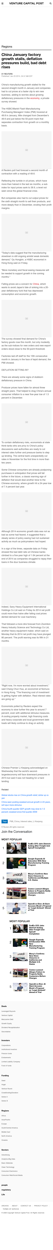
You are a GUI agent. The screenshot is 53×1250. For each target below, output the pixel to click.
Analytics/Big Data (8, 1159)
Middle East (6, 1132)
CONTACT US (26, 1206)
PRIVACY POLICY (41, 1206)
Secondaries (6, 1032)
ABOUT (15, 1206)
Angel (4, 1084)
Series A (5, 1097)
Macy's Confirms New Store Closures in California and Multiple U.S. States (38, 877)
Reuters (8, 74)
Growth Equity (7, 1023)
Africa (4, 1116)
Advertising (6, 1155)
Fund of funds (7, 1066)
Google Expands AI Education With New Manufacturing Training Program (38, 862)
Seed (3, 1080)
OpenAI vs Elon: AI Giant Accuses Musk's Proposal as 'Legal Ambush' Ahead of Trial (39, 907)
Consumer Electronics (10, 1171)
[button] (2, 3)
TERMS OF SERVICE (11, 1209)
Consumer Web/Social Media (12, 1175)
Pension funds (7, 1053)
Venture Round (7, 1089)
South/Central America (10, 1128)
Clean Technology (8, 1167)
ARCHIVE (5, 1206)
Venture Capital (7, 1015)
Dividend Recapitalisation (11, 1027)
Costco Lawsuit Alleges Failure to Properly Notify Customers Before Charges (39, 892)
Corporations (6, 1045)
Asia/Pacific (6, 1120)
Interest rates (26, 822)
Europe (4, 1124)
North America (7, 1136)
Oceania (5, 1140)
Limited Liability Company (11, 1062)
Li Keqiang (37, 822)
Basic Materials (7, 1163)
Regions (7, 46)
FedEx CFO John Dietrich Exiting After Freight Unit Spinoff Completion (39, 846)
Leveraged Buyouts (9, 1011)
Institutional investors (9, 1049)
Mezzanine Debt (7, 1019)
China (36, 284)
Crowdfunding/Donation (10, 1093)
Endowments (6, 1057)
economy (34, 98)
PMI (11, 822)
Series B (5, 1101)
